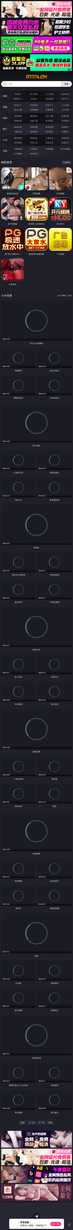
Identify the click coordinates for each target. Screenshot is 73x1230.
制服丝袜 (18, 120)
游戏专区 (65, 94)
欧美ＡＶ (49, 105)
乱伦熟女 (49, 120)
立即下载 (56, 1224)
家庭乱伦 (34, 138)
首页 (23, 1122)
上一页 (32, 1122)
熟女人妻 (18, 109)
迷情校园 (18, 142)
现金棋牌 (49, 98)
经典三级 (34, 120)
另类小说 (34, 142)
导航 (5, 150)
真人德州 (34, 94)
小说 (5, 139)
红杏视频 (18, 153)
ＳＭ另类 (65, 109)
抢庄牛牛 (65, 98)
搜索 (66, 84)
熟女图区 (49, 131)
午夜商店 (34, 149)
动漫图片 (65, 127)
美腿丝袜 (18, 131)
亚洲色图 (34, 127)
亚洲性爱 (18, 116)
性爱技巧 (65, 142)
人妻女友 (49, 138)
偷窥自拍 (18, 127)
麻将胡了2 (18, 98)
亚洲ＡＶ (18, 105)
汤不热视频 (65, 149)
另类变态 (65, 120)
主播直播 (49, 109)
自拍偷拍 (34, 105)
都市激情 (18, 138)
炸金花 (34, 98)
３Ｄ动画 (65, 105)
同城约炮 (18, 149)
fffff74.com (36, 77)
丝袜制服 (34, 109)
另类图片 (65, 131)
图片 (5, 128)
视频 (5, 107)
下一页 (41, 1122)
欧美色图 (49, 127)
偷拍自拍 (34, 116)
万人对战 (49, 94)
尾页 (50, 1122)
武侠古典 (65, 138)
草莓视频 (49, 149)
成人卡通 (49, 116)
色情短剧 (34, 153)
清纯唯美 (34, 131)
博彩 (5, 96)
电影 (5, 117)
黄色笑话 (49, 142)
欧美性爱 (65, 116)
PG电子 (18, 94)
